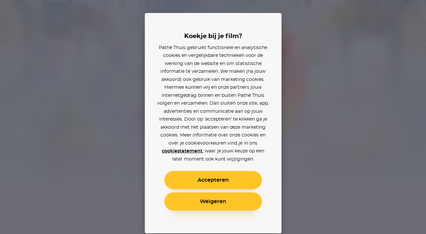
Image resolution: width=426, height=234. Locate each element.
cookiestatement (182, 151)
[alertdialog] (213, 117)
